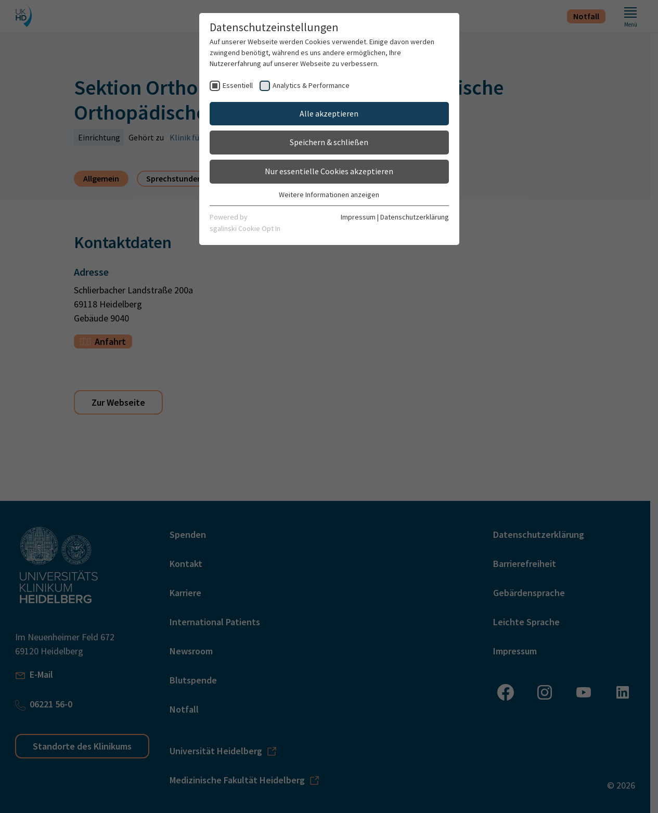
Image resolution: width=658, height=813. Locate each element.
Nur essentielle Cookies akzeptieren (329, 171)
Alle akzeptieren (329, 113)
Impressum (358, 217)
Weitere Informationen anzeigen (329, 194)
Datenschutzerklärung (414, 217)
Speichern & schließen (329, 142)
